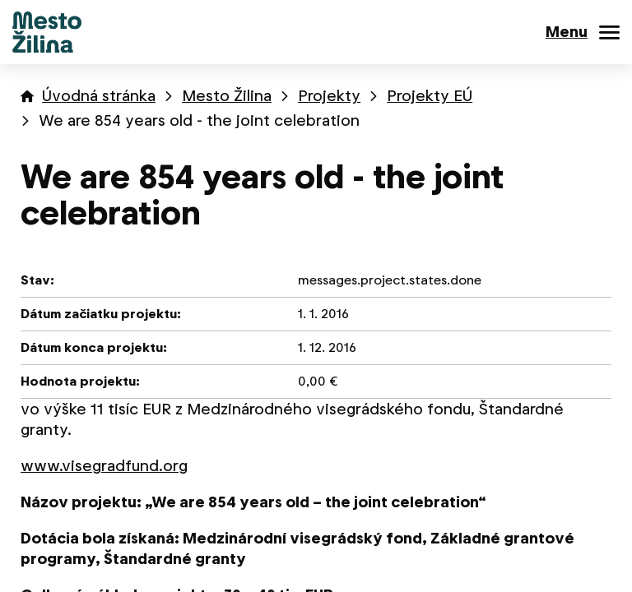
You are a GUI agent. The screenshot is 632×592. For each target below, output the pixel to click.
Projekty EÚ (429, 96)
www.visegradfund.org (104, 466)
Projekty (329, 96)
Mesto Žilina (227, 96)
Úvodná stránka (99, 96)
